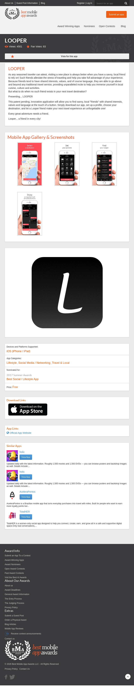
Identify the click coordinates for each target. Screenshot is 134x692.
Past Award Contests (14, 573)
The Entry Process (13, 599)
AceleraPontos (27, 491)
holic (22, 452)
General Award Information (17, 594)
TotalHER (25, 511)
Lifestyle (12, 362)
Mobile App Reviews (14, 628)
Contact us (10, 639)
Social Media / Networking (34, 362)
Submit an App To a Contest (17, 555)
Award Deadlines (12, 590)
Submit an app (116, 14)
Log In (89, 3)
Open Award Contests (15, 569)
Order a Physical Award (15, 620)
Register (81, 3)
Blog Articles (10, 624)
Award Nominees (12, 564)
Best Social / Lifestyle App (22, 379)
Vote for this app (69, 56)
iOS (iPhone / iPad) (18, 351)
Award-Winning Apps (14, 560)
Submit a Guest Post (14, 615)
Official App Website (19, 432)
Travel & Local (61, 362)
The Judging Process (14, 603)
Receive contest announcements (23, 633)
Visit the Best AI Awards (15, 577)
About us (9, 585)
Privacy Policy (11, 607)
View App (25, 457)
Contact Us (24, 669)
